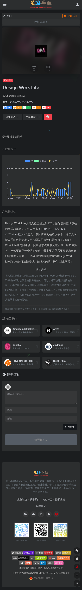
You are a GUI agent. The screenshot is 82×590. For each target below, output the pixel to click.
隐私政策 (60, 499)
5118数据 (45, 228)
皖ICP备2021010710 (43, 578)
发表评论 (70, 427)
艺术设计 (8, 80)
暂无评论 (13, 375)
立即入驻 (70, 15)
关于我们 (35, 499)
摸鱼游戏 (22, 499)
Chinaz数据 (16, 234)
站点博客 (47, 499)
